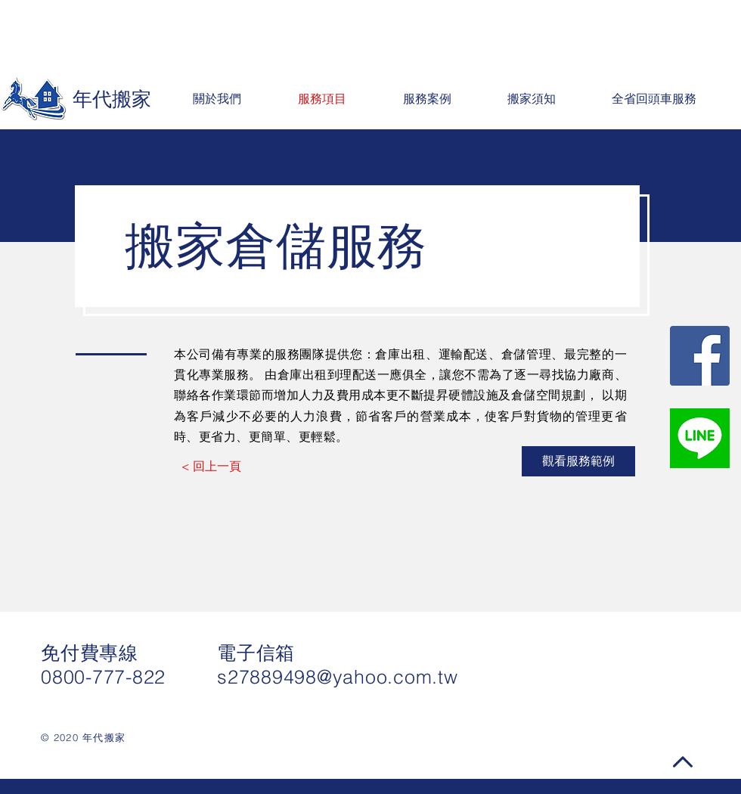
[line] (700, 438)
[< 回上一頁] (211, 465)
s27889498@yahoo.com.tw (337, 676)
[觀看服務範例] (578, 461)
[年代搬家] (80, 99)
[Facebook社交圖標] (700, 356)
